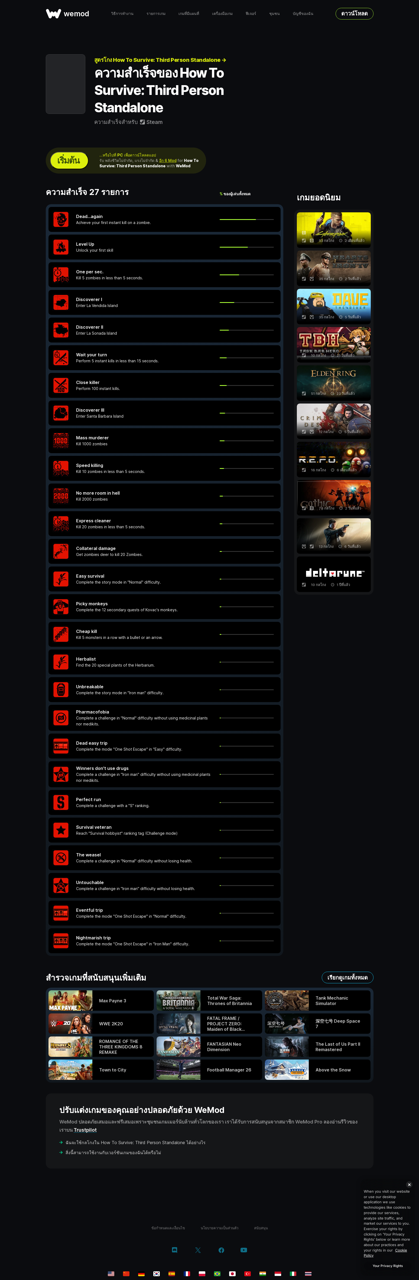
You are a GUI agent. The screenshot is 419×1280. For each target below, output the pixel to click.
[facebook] (221, 1250)
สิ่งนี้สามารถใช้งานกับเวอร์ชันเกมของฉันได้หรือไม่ (113, 1152)
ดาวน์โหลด (354, 13)
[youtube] (244, 1250)
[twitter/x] (197, 1251)
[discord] (174, 1250)
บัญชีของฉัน (303, 13)
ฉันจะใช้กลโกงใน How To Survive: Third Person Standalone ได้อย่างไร (136, 1142)
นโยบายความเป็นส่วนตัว (219, 1228)
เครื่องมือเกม (222, 13)
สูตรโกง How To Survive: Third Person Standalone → (160, 60)
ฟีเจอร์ (251, 13)
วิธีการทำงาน (122, 13)
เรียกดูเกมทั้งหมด (347, 977)
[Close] (409, 1184)
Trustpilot (85, 1130)
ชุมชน (274, 13)
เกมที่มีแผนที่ (188, 13)
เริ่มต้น (68, 160)
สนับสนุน (261, 1228)
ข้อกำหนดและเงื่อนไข (168, 1228)
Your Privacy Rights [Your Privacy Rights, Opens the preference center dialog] (388, 1266)
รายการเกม (156, 13)
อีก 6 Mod (168, 160)
